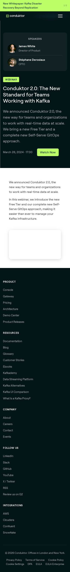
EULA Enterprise (55, 564)
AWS (6, 513)
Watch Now (48, 152)
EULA (39, 564)
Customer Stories (13, 360)
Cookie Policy (56, 560)
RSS (5, 488)
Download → (61, 5)
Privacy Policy (14, 560)
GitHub (7, 469)
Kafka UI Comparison (16, 392)
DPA (30, 564)
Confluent (9, 526)
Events (7, 436)
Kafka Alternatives (14, 385)
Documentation (12, 341)
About (7, 417)
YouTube (8, 475)
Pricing (7, 302)
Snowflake (9, 532)
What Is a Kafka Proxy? (16, 398)
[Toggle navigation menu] (60, 16)
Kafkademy (10, 373)
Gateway (8, 296)
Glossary (8, 354)
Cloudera (8, 520)
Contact (8, 430)
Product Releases (13, 322)
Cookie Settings (15, 564)
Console (8, 290)
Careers (8, 424)
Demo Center (11, 315)
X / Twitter (9, 481)
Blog (6, 347)
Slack (6, 462)
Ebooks (7, 366)
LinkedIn (8, 456)
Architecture (10, 309)
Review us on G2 (13, 494)
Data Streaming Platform (18, 379)
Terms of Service (35, 560)
